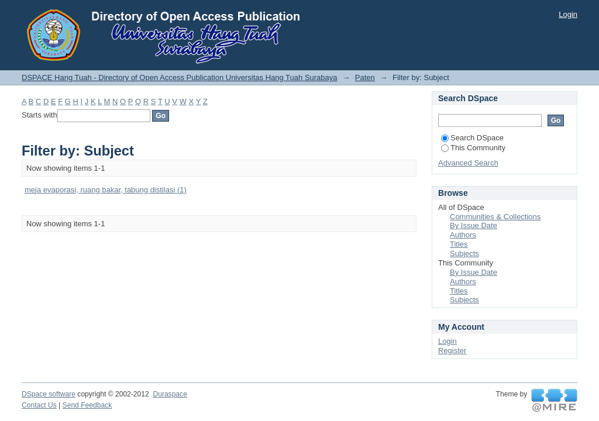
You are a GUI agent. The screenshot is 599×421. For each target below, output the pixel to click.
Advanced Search (468, 162)
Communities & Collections (495, 216)
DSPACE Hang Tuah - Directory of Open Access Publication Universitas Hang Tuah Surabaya (180, 77)
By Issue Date (473, 225)
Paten (365, 77)
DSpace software (48, 394)
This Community (473, 147)
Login (568, 14)
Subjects (464, 253)
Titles (459, 244)
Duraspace (170, 394)
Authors (463, 234)
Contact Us (39, 405)
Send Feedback (87, 405)
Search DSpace (472, 137)
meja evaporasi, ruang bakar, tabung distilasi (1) (106, 189)
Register (452, 350)
